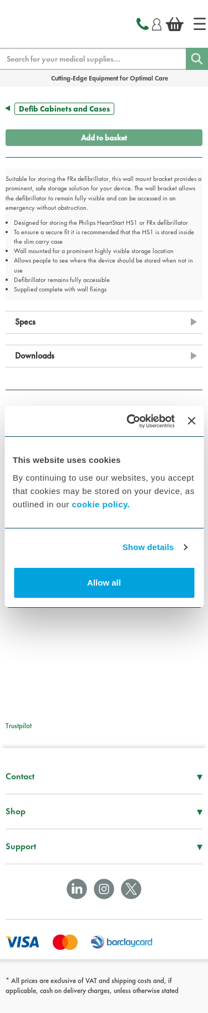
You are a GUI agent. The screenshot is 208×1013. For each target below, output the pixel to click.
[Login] (156, 23)
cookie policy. (101, 504)
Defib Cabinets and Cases (64, 109)
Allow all (104, 582)
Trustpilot (19, 725)
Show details (148, 547)
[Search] (197, 59)
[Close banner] (191, 421)
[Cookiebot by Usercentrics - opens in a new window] (131, 421)
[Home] (199, 24)
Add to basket (104, 138)
